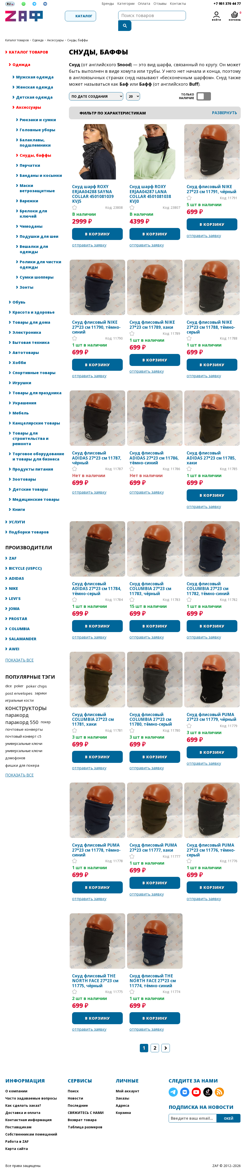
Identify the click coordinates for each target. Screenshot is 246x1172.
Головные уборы (37, 120)
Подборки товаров (29, 522)
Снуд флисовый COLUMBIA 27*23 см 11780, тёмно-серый (150, 710)
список (236, 87)
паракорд (17, 705)
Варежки (29, 191)
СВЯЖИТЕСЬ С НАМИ (86, 1103)
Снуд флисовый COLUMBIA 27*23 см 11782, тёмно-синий (208, 579)
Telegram (173, 1082)
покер (46, 712)
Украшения (24, 393)
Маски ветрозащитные (37, 178)
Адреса (122, 1096)
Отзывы (160, 3)
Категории (126, 3)
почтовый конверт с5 (23, 726)
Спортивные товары (33, 363)
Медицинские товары (35, 489)
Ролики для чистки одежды (40, 255)
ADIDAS (16, 568)
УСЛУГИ (17, 512)
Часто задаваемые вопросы (31, 1088)
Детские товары (30, 479)
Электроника (26, 322)
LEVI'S (15, 589)
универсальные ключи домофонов (23, 745)
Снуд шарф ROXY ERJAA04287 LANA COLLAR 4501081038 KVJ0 (150, 184)
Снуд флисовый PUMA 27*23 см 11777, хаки (153, 838)
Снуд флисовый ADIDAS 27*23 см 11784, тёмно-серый (96, 579)
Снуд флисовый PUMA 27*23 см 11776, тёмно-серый (211, 840)
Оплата (144, 3)
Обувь (18, 292)
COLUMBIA (19, 619)
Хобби (19, 353)
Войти (216, 19)
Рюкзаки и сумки (38, 110)
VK (184, 1082)
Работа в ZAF (17, 1132)
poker (19, 676)
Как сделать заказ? (23, 1096)
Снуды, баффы (35, 145)
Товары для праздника (37, 383)
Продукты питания (32, 459)
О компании (16, 1081)
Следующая (165, 1038)
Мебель (20, 403)
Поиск (73, 1081)
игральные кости (19, 690)
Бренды (108, 3)
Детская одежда (34, 87)
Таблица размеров (85, 1117)
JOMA (14, 599)
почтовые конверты (24, 719)
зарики (41, 683)
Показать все (19, 650)
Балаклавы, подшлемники (35, 133)
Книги (18, 499)
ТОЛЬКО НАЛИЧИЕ (204, 87)
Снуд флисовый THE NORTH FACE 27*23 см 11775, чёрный (95, 971)
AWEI (14, 639)
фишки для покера (22, 755)
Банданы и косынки (41, 165)
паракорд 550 (21, 712)
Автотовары (25, 343)
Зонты (26, 277)
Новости (75, 1088)
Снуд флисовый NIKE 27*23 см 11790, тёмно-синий (96, 317)
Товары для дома (31, 312)
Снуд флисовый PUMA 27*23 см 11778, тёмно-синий (96, 840)
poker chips (36, 676)
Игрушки (21, 373)
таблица (225, 87)
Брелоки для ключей (33, 204)
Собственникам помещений (31, 1124)
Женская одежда (34, 77)
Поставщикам (18, 1117)
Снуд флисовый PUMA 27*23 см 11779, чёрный (211, 707)
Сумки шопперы (37, 267)
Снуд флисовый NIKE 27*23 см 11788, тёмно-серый (211, 317)
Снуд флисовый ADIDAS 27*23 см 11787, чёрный (96, 448)
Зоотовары (24, 469)
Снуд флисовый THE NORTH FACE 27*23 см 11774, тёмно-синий (152, 971)
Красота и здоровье (33, 302)
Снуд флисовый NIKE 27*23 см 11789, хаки (152, 315)
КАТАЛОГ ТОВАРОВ (17, 31)
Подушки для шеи (39, 226)
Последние (78, 1096)
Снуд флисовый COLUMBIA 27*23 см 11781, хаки (93, 710)
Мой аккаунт (127, 1081)
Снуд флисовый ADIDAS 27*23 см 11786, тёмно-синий (154, 448)
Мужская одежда (35, 67)
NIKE (13, 578)
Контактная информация (28, 1110)
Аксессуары (55, 31)
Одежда (37, 31)
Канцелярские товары (36, 413)
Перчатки (30, 155)
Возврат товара (82, 1110)
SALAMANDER (22, 629)
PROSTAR (18, 609)
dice (8, 676)
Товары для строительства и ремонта (30, 429)
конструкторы (26, 698)
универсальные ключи (23, 734)
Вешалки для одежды (34, 239)
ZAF (13, 548)
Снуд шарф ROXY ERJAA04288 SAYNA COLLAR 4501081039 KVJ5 (93, 184)
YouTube (196, 1082)
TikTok (207, 1082)
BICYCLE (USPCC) (25, 558)
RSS (219, 1082)
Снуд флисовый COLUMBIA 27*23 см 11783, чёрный (150, 579)
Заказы (122, 1088)
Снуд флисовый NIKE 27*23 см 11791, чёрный (211, 180)
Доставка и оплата (22, 1103)
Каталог (70, 16)
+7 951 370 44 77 (227, 3)
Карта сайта (16, 1139)
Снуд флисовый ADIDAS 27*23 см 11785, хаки (211, 448)
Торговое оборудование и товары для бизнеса (38, 447)
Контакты (178, 3)
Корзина (123, 1103)
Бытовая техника (30, 332)
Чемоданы (31, 216)
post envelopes (18, 683)
